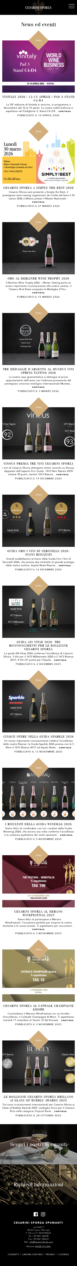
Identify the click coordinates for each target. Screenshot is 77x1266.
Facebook (35, 1214)
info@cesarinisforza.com (41, 1242)
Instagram (42, 1214)
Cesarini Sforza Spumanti (38, 7)
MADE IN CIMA (43, 1246)
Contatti (13, 1254)
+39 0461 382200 (40, 1236)
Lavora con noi (32, 1254)
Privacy (50, 1254)
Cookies (64, 1254)
